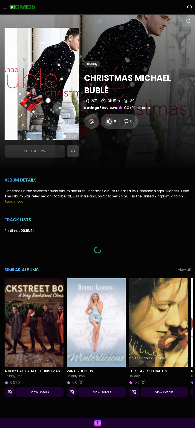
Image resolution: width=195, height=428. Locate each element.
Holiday (92, 64)
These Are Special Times (150, 371)
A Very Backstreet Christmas (32, 371)
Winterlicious (80, 371)
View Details (40, 392)
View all (184, 269)
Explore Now (34, 151)
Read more (14, 201)
